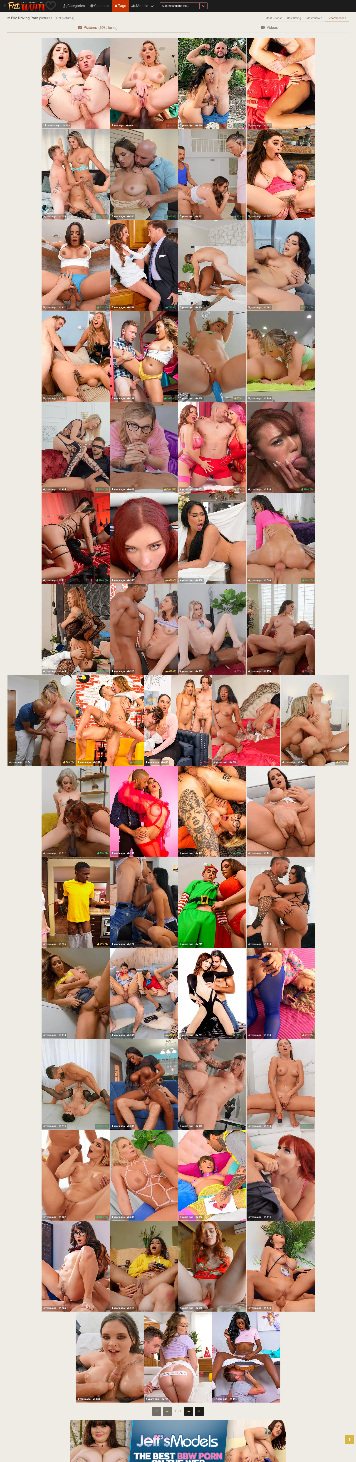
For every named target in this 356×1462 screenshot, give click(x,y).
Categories (74, 6)
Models (139, 6)
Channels (99, 6)
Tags (120, 6)
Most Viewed (314, 18)
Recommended (337, 18)
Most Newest (274, 18)
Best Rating (294, 18)
